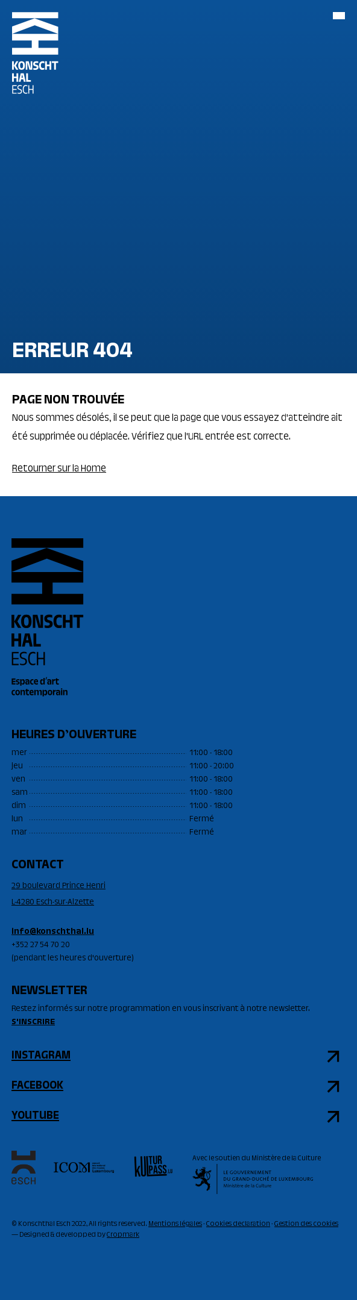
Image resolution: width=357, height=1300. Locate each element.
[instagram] (178, 1056)
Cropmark (123, 1235)
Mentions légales (175, 1224)
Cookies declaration (238, 1224)
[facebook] (178, 1086)
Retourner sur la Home (59, 469)
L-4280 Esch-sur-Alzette (52, 903)
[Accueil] (35, 63)
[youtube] (178, 1116)
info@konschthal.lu (52, 932)
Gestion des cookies (306, 1224)
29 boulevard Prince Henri (58, 886)
